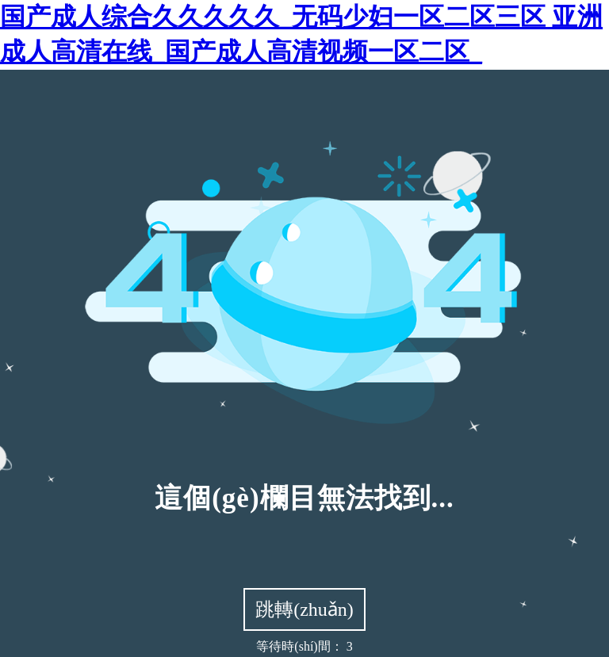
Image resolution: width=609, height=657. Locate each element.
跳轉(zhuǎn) (304, 609)
